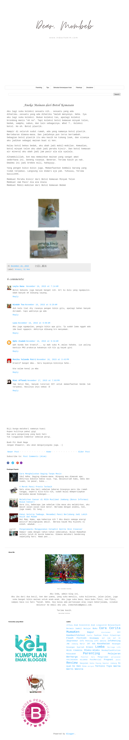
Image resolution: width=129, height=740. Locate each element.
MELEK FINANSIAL (74, 650)
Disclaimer (89, 87)
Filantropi (79, 87)
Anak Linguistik (99, 625)
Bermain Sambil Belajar (78, 629)
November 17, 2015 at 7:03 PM (43, 380)
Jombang (74, 644)
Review (72, 663)
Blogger (70, 734)
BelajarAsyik (114, 625)
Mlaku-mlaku (92, 650)
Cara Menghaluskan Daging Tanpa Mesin (40, 474)
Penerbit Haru (88, 657)
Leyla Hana (19, 286)
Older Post (84, 452)
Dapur (90, 632)
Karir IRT (85, 644)
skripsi (91, 666)
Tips (47, 87)
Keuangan (116, 644)
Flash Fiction (76, 638)
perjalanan (115, 657)
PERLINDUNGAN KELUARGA (77, 660)
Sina (84, 666)
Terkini (100, 666)
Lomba (100, 647)
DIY (118, 632)
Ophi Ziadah (19, 341)
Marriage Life (113, 647)
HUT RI (116, 638)
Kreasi (18, 269)
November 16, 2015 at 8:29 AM (41, 305)
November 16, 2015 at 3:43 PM (53, 359)
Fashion (97, 635)
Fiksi (105, 635)
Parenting (39, 87)
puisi (118, 660)
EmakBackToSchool (75, 635)
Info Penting (86, 641)
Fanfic (89, 635)
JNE (68, 644)
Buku (95, 628)
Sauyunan (84, 663)
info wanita (100, 641)
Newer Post (13, 452)
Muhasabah (71, 654)
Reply (15, 297)
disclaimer (106, 632)
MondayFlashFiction (111, 650)
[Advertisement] (64, 67)
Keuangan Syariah (75, 647)
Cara (103, 628)
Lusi (15, 323)
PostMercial (95, 660)
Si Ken (27, 269)
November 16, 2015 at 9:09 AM (34, 323)
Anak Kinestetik (82, 625)
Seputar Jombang (109, 663)
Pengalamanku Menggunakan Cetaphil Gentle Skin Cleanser (50, 529)
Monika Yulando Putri (24, 359)
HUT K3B (106, 638)
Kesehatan (103, 643)
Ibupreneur (72, 641)
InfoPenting (114, 641)
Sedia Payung (95, 663)
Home (48, 452)
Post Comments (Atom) (34, 456)
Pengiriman (103, 657)
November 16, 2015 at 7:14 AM (42, 286)
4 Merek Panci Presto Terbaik (35, 487)
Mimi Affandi (20, 380)
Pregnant (108, 660)
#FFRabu (69, 625)
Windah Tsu (18, 305)
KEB (93, 644)
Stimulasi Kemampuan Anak (62, 87)
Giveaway (94, 638)
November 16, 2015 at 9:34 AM (42, 341)
